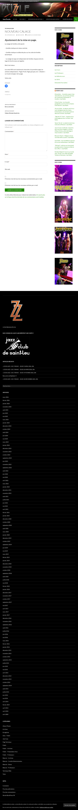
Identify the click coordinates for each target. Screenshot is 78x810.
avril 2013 (5, 708)
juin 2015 (5, 666)
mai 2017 (5, 605)
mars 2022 (6, 483)
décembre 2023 (7, 448)
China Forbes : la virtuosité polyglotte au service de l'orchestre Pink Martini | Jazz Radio (64, 103)
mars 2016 (6, 640)
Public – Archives (7, 748)
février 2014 (6, 705)
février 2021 (6, 512)
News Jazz (59, 90)
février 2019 (6, 557)
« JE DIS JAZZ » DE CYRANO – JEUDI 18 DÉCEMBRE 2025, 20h (20, 379)
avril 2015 (5, 672)
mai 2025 (5, 416)
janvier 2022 (6, 487)
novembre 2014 (7, 679)
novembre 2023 (7, 451)
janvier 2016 (6, 647)
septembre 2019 (7, 544)
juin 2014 (5, 695)
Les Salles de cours (60, 76)
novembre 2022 (7, 464)
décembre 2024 (7, 426)
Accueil (15, 19)
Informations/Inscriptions (35, 19)
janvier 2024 (6, 445)
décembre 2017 (7, 592)
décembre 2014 (7, 676)
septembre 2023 (7, 458)
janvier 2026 (6, 403)
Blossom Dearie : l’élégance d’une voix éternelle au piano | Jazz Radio (64, 136)
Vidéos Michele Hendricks (26, 112)
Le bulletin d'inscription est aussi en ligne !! (52, 1)
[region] (65, 46)
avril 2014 (5, 701)
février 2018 (6, 586)
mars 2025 (6, 419)
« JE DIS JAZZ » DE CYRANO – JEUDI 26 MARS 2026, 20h (19, 369)
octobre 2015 (6, 656)
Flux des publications (8, 789)
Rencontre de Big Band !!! (10, 376)
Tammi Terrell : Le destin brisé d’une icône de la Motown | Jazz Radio (64, 123)
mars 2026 (6, 397)
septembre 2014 (7, 685)
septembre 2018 (7, 573)
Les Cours (22, 19)
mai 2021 (5, 506)
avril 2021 (5, 509)
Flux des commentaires (9, 792)
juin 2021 (5, 503)
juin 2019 (5, 547)
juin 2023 (5, 461)
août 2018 (5, 576)
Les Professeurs (59, 73)
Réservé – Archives (8, 758)
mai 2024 (5, 439)
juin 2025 (5, 413)
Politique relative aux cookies (46, 807)
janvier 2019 (6, 560)
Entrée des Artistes (68, 19)
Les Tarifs (57, 79)
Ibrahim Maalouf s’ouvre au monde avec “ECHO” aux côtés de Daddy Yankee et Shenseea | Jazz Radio (64, 153)
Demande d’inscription (61, 82)
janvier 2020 (6, 535)
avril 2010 (5, 711)
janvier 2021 (6, 515)
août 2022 (5, 471)
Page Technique (7, 742)
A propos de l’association (52, 19)
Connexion (6, 786)
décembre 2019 (7, 538)
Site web (7, 169)
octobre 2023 (6, 455)
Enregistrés (6, 732)
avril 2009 (5, 714)
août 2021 (5, 496)
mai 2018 (5, 583)
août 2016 (5, 628)
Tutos (4, 774)
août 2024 (5, 432)
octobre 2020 (6, 522)
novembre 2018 (7, 567)
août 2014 (5, 688)
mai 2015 (5, 669)
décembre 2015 (7, 650)
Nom (7, 154)
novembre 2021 (7, 493)
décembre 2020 (7, 519)
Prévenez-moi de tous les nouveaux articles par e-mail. (21, 185)
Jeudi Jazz (5, 739)
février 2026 (6, 400)
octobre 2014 (6, 682)
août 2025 (5, 410)
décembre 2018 (7, 564)
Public (4, 745)
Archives (5, 729)
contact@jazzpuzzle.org (9, 327)
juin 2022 (5, 474)
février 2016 (6, 644)
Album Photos (7, 726)
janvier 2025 (6, 423)
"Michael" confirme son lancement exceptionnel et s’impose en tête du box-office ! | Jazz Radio (64, 147)
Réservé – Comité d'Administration (12, 761)
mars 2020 (6, 531)
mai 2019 (5, 551)
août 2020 (5, 528)
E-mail (7, 162)
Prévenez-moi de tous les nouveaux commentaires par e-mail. (23, 179)
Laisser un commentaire (34, 35)
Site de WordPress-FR (9, 795)
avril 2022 (5, 480)
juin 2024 (5, 435)
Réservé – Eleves (7, 764)
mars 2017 (6, 612)
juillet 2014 (6, 692)
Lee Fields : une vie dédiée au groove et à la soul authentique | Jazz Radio (65, 141)
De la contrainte (26, 105)
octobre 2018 (6, 570)
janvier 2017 (6, 615)
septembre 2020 (7, 525)
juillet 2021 (6, 499)
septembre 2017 (7, 602)
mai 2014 (5, 698)
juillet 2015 (6, 663)
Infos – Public (6, 735)
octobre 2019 (6, 541)
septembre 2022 (7, 467)
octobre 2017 (6, 599)
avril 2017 (5, 608)
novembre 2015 (7, 653)
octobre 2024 (6, 429)
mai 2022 (5, 477)
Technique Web (9, 28)
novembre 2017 (7, 596)
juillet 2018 (6, 580)
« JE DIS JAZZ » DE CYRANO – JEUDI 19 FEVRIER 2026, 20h (19, 372)
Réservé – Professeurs (9, 767)
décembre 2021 (7, 490)
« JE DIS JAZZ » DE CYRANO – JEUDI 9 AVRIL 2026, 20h (18, 366)
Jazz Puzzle (7, 19)
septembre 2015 (7, 660)
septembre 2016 (7, 624)
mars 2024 (6, 442)
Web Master (20, 35)
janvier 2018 (6, 589)
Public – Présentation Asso (10, 751)
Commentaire (9, 131)
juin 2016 (5, 634)
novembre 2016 (7, 621)
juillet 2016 (6, 631)
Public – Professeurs (8, 755)
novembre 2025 (7, 406)
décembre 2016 (7, 618)
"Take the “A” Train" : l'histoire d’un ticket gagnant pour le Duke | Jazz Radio (64, 118)
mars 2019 (6, 554)
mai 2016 (5, 637)
